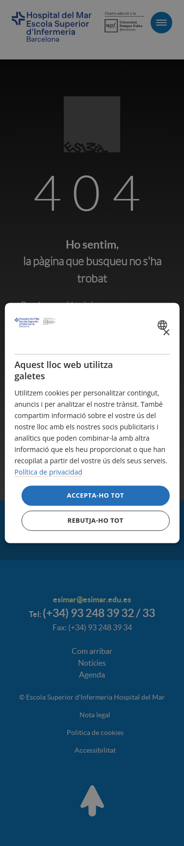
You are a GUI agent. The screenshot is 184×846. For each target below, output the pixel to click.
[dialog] (91, 423)
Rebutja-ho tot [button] (95, 520)
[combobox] (164, 325)
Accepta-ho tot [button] (95, 495)
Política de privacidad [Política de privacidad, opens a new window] (48, 472)
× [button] (166, 333)
